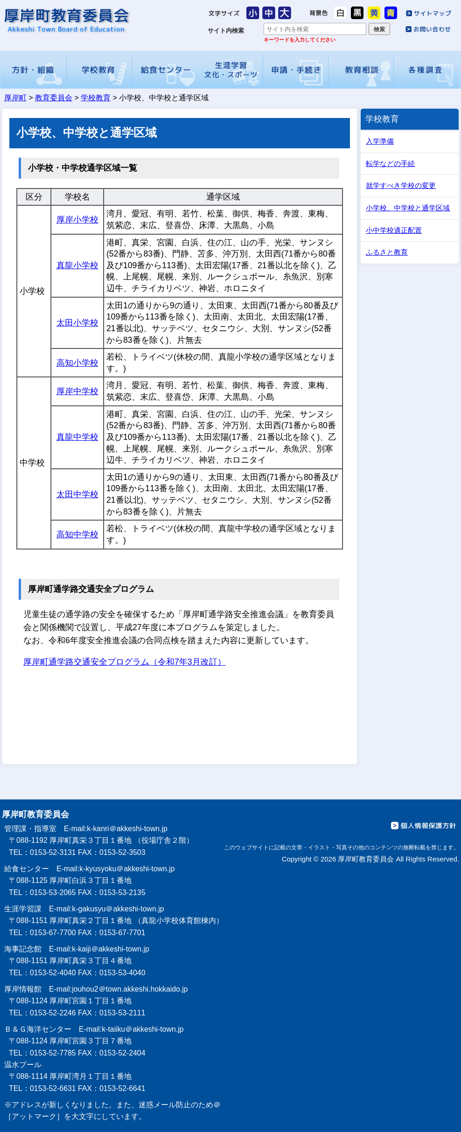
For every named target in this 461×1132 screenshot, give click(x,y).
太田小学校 (77, 322)
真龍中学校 (77, 437)
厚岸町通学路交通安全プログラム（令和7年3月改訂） (124, 662)
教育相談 (361, 70)
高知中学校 (77, 534)
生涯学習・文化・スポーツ (230, 70)
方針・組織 (33, 70)
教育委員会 (53, 98)
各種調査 (427, 70)
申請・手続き (295, 70)
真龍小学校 (77, 265)
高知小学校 (77, 363)
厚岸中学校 (77, 391)
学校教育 (99, 70)
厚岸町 (15, 98)
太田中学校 (77, 494)
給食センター (164, 70)
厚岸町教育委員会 (66, 20)
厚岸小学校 (77, 219)
